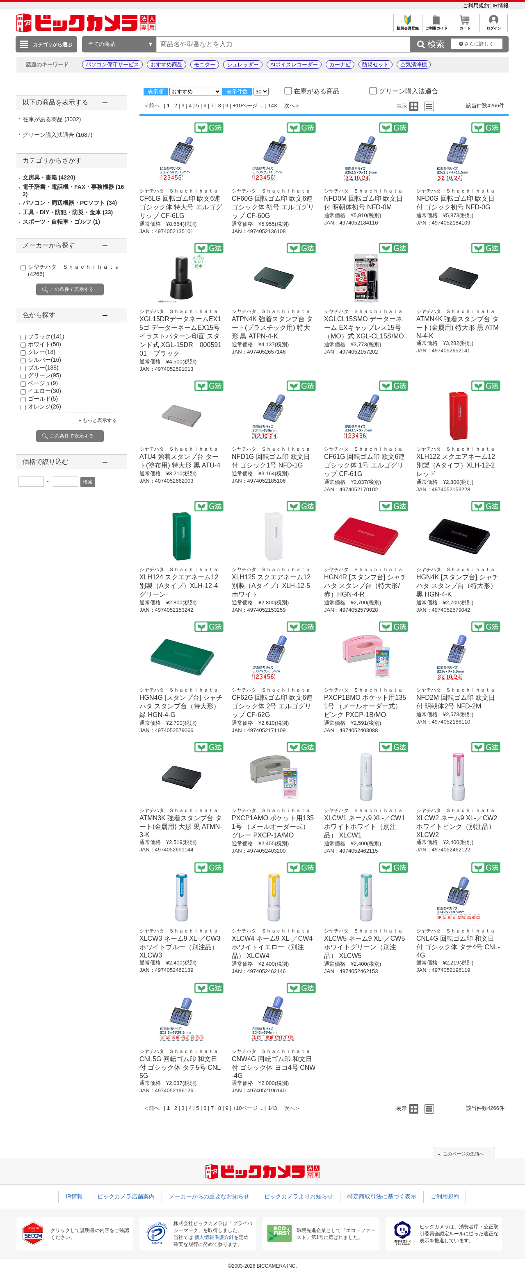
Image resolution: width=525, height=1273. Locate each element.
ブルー (43, 367)
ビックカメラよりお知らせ (298, 1196)
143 (272, 105)
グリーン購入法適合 (57, 135)
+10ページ (245, 105)
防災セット (375, 64)
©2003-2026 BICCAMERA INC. (262, 1266)
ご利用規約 (477, 5)
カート (465, 26)
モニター (204, 64)
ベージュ (43, 383)
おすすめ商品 (167, 64)
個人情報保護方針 (214, 1237)
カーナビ (340, 64)
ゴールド (43, 398)
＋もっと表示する (97, 420)
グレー (41, 352)
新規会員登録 (407, 26)
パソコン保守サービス (112, 64)
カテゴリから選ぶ (52, 45)
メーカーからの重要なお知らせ (209, 1196)
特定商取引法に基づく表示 (381, 1196)
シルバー (44, 359)
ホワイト (44, 344)
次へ (289, 105)
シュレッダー (243, 64)
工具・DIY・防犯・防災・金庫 (68, 212)
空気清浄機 (413, 64)
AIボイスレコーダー (294, 64)
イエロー (44, 391)
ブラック (46, 336)
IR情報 (501, 5)
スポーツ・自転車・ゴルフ (61, 221)
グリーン (44, 375)
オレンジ (44, 406)
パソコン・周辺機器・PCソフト (70, 203)
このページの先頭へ (463, 1153)
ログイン (493, 26)
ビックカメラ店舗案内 (126, 1196)
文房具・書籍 (49, 177)
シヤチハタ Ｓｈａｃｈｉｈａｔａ (178, 191)
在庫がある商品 (52, 119)
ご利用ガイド (436, 26)
